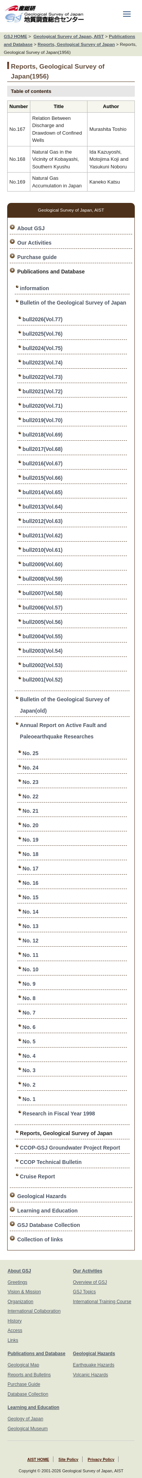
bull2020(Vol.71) (43, 406)
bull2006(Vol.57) (43, 608)
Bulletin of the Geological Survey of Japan (73, 303)
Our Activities (34, 243)
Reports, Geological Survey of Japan (76, 44)
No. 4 (29, 1056)
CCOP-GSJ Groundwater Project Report (70, 1148)
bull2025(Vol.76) (43, 334)
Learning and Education (47, 1211)
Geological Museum (28, 1428)
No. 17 (31, 868)
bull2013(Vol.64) (43, 507)
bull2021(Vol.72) (43, 391)
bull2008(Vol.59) (43, 579)
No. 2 (29, 1085)
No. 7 (29, 1013)
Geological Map (23, 1365)
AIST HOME (38, 1460)
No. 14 (31, 912)
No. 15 (31, 897)
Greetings (17, 1282)
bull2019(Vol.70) (43, 420)
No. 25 (31, 753)
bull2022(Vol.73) (43, 377)
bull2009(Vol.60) (43, 564)
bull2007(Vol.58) (43, 593)
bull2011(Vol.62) (43, 535)
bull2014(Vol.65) (43, 492)
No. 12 (31, 941)
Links (13, 1340)
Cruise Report (37, 1176)
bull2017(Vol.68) (43, 449)
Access (15, 1330)
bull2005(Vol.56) (43, 622)
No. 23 (31, 782)
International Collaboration (34, 1311)
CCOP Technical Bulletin (51, 1162)
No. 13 (31, 926)
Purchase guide (37, 257)
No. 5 (29, 1041)
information (34, 288)
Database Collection (28, 1394)
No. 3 (29, 1070)
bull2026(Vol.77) (43, 319)
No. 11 (31, 955)
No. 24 (31, 768)
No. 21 (31, 811)
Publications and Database (37, 1353)
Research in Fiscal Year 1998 (59, 1113)
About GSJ (31, 228)
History (15, 1321)
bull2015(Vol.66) (43, 478)
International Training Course (102, 1301)
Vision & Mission (24, 1291)
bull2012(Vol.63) (43, 521)
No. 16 (31, 883)
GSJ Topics (84, 1291)
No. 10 (31, 969)
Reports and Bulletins (29, 1374)
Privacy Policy (101, 1460)
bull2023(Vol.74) (43, 363)
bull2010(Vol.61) (43, 550)
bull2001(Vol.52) (43, 680)
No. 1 (29, 1099)
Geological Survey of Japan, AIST (68, 36)
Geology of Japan (25, 1418)
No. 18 (31, 854)
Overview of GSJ (90, 1282)
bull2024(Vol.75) (43, 348)
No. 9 (29, 984)
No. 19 (31, 840)
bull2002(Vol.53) (43, 665)
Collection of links (40, 1239)
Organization (20, 1301)
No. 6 (29, 1027)
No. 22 (31, 796)
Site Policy (68, 1460)
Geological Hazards (42, 1196)
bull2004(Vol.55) (43, 636)
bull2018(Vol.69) (43, 435)
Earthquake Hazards (93, 1365)
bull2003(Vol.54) (43, 651)
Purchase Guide (24, 1384)
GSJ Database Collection (48, 1225)
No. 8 (29, 998)
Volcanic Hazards (90, 1374)
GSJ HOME (15, 36)
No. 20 (31, 825)
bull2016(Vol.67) (43, 463)
